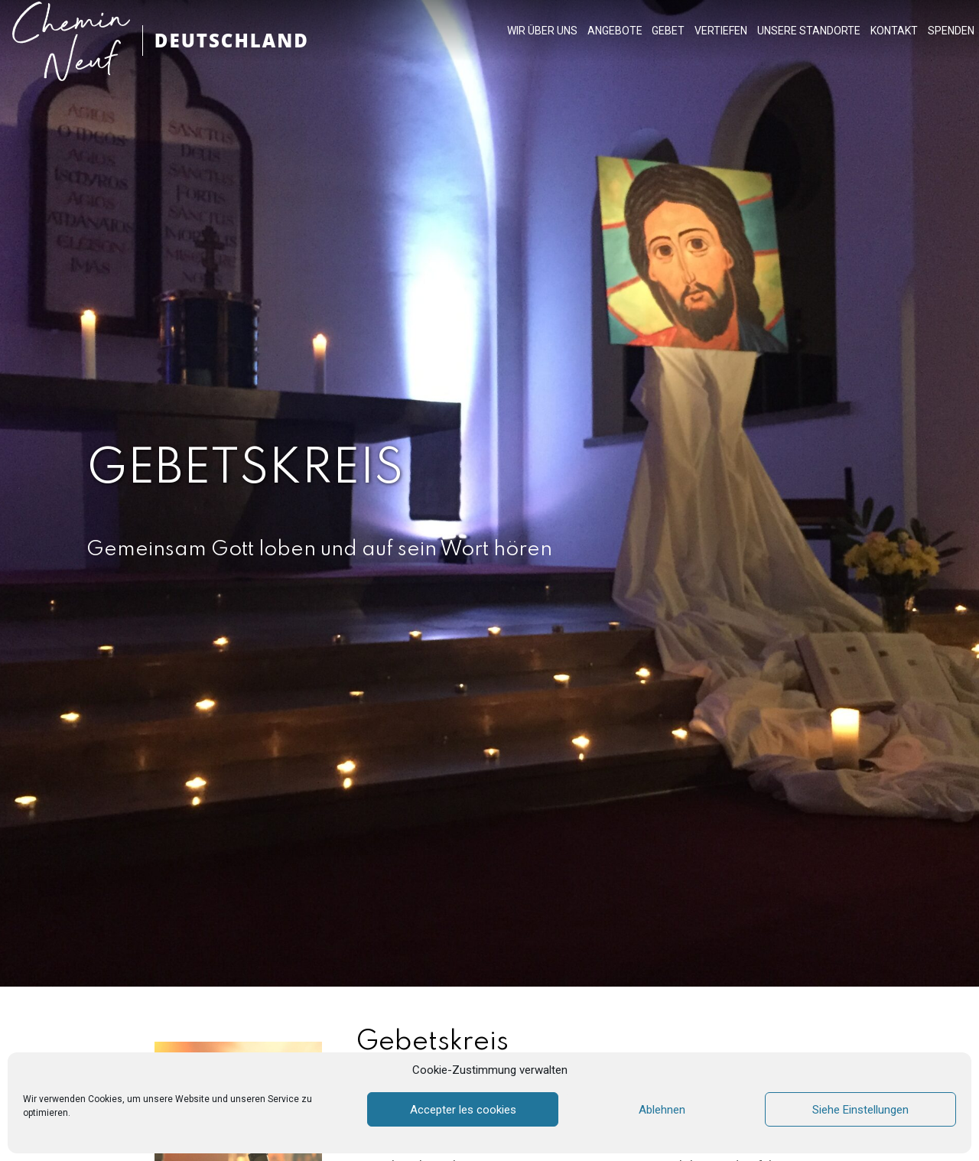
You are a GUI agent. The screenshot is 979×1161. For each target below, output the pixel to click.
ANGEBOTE (614, 30)
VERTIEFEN (720, 30)
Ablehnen (662, 1110)
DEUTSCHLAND (231, 40)
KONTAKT (894, 30)
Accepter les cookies (463, 1110)
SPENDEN (951, 30)
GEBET (668, 30)
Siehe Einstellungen (860, 1110)
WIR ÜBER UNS (542, 30)
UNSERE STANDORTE (808, 30)
